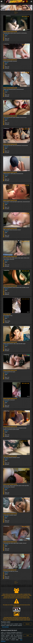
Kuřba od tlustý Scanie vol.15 (10, 426)
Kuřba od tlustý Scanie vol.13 (10, 484)
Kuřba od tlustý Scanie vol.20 (10, 285)
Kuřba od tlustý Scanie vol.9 (9, 569)
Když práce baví (7, 314)
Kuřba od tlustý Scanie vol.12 (10, 513)
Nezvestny (7, 316)
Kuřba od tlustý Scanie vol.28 (10, 31)
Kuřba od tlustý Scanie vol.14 (10, 456)
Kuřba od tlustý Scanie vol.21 (10, 228)
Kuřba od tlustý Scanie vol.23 (10, 172)
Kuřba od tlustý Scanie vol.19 (10, 342)
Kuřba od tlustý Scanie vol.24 (10, 144)
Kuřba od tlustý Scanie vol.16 (10, 398)
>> (17, 12)
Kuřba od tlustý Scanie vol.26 (10, 87)
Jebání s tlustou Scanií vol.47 (10, 256)
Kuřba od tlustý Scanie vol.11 (10, 541)
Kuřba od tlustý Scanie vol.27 (10, 59)
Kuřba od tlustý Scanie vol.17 (10, 370)
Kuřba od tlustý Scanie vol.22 (10, 200)
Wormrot (6, 34)
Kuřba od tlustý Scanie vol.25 (10, 115)
